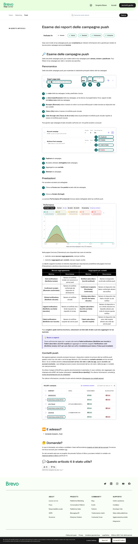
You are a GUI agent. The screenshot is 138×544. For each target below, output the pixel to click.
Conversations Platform (77, 505)
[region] (69, 540)
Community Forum (96, 517)
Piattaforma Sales (75, 509)
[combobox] (99, 15)
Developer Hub (117, 509)
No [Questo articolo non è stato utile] (54, 467)
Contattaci (116, 505)
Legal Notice (105, 535)
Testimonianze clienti (98, 513)
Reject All (105, 540)
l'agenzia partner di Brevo (50, 456)
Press (50, 505)
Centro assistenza (118, 501)
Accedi (113, 5)
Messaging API (74, 513)
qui (66, 450)
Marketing (18, 15)
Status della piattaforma (120, 513)
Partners (94, 509)
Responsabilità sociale (56, 509)
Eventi (93, 505)
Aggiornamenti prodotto (120, 517)
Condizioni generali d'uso (92, 535)
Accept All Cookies (119, 540)
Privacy (81, 535)
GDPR (50, 513)
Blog (92, 501)
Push (26, 15)
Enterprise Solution (76, 517)
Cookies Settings (91, 540)
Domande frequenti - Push (53, 434)
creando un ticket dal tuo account (97, 447)
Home (11, 15)
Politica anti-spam (71, 535)
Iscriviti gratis (127, 5)
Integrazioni (116, 521)
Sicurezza (52, 517)
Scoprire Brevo (101, 5)
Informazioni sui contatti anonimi (93, 378)
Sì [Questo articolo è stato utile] (46, 467)
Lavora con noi (53, 501)
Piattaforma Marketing (77, 501)
